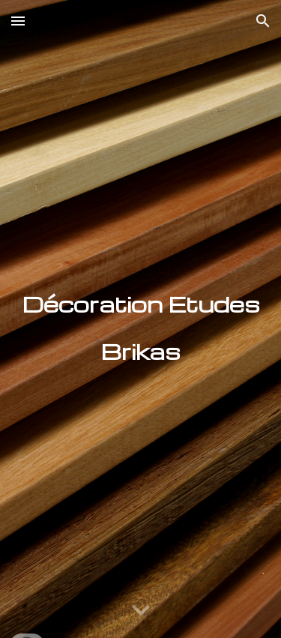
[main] (141, 319)
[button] (18, 20)
